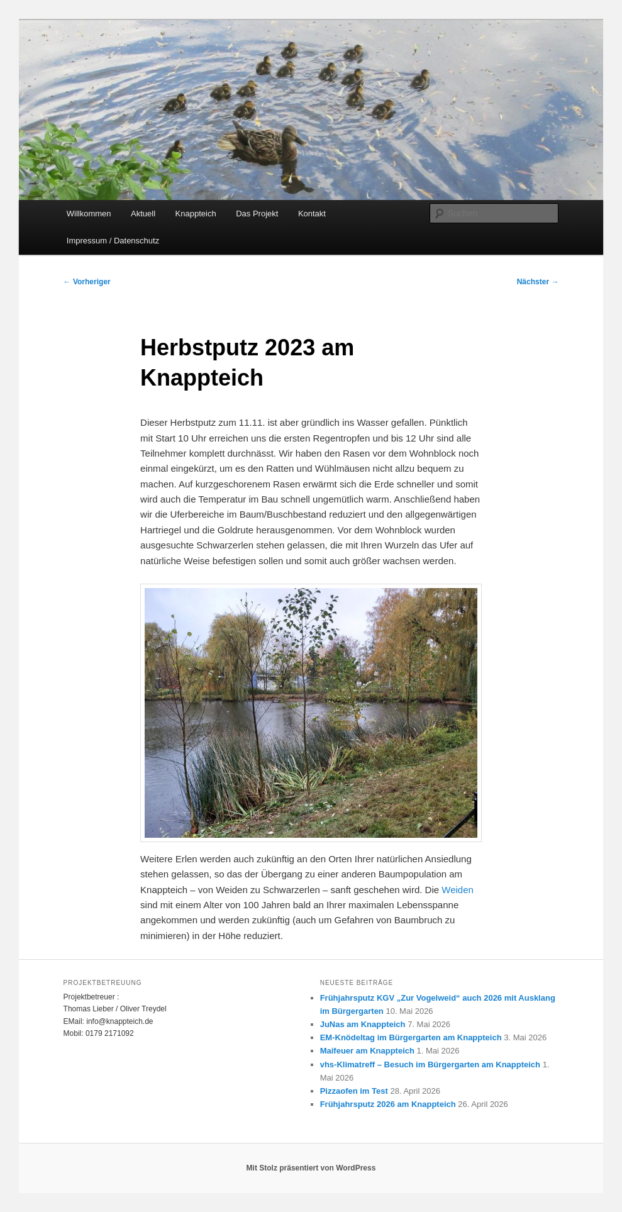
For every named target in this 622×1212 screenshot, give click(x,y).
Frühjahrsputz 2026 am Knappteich (388, 1104)
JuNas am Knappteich (363, 1024)
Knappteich (195, 213)
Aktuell (143, 213)
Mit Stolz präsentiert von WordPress (311, 1168)
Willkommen (89, 213)
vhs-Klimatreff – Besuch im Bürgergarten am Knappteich (430, 1064)
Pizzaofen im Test (354, 1091)
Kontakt (312, 213)
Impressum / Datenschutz (113, 240)
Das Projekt (257, 213)
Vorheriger (87, 281)
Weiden (458, 889)
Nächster (538, 281)
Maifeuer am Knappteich (367, 1050)
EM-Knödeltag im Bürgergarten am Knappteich (411, 1037)
